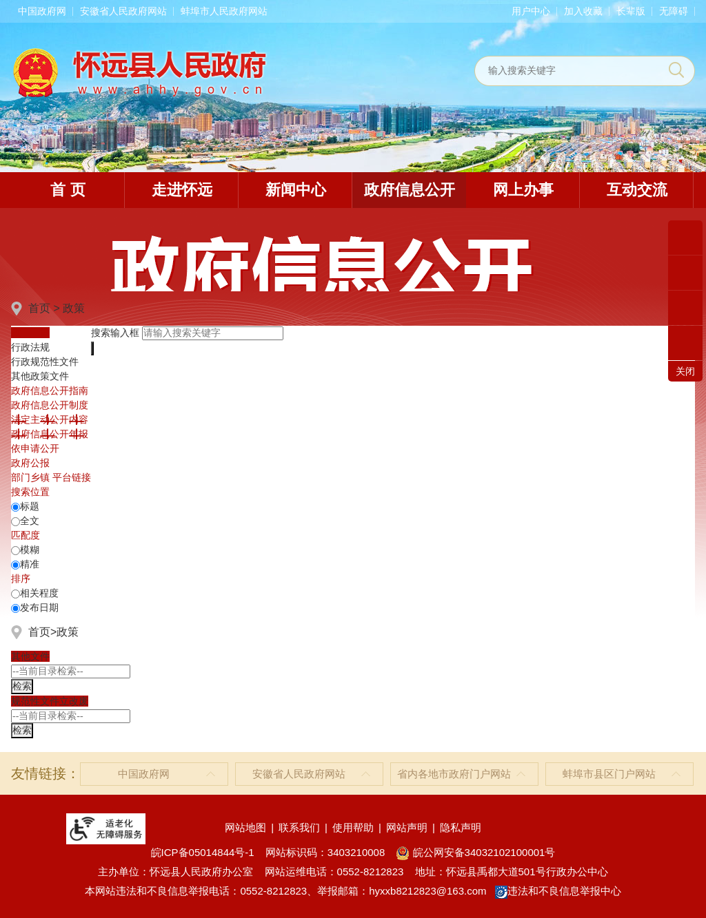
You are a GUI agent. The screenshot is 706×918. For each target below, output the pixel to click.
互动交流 (637, 189)
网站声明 (406, 827)
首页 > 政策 (56, 308)
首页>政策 (53, 632)
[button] (630, 11)
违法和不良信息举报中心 (558, 891)
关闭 (685, 371)
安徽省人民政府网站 (123, 11)
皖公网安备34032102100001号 (475, 852)
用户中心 (531, 11)
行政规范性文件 (45, 361)
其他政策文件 (40, 376)
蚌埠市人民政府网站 (224, 11)
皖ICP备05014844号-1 (202, 852)
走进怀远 (182, 189)
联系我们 (299, 827)
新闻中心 (295, 189)
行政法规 (30, 347)
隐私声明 (460, 827)
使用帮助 (353, 827)
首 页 (67, 189)
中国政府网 (42, 11)
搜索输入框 (115, 332)
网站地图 (245, 827)
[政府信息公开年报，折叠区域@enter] (49, 433)
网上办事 (523, 189)
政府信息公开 (409, 189)
